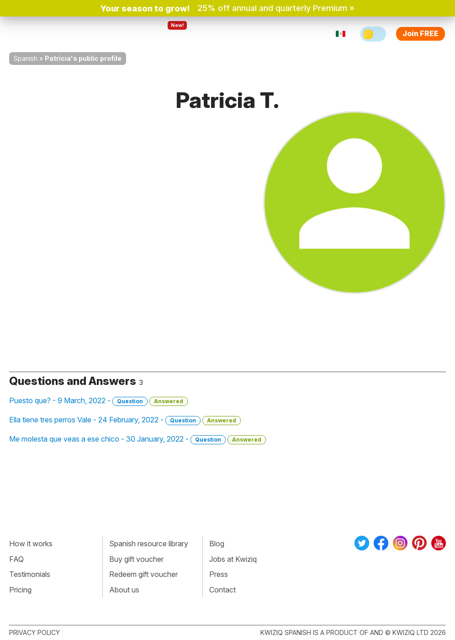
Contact (222, 589)
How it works (31, 543)
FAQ (16, 559)
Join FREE (420, 33)
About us (124, 589)
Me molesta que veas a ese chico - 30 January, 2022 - (137, 439)
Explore (170, 33)
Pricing (265, 33)
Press (218, 574)
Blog (216, 543)
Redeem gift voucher (143, 574)
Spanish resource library (148, 543)
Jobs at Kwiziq (233, 559)
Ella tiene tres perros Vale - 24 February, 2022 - (125, 420)
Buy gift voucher (136, 559)
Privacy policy (34, 632)
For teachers (219, 33)
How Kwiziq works (110, 33)
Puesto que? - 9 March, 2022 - (98, 401)
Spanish (25, 58)
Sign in (299, 33)
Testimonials (29, 574)
